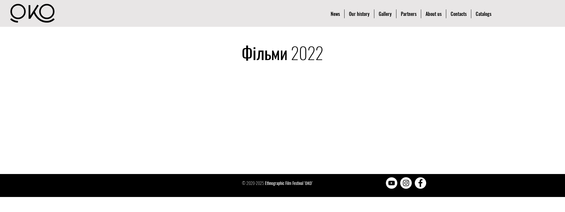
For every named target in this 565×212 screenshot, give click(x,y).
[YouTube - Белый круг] (391, 183)
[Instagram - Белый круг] (406, 183)
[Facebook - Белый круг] (420, 183)
